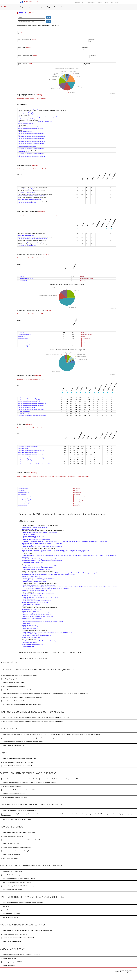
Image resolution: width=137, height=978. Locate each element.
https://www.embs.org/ (23, 448)
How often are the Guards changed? (32, 609)
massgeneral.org (86, 342)
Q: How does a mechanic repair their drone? (13, 745)
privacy (131, 970)
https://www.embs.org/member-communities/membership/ (32, 403)
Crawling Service (91, 2)
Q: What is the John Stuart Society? (10, 913)
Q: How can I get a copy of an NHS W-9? (12, 962)
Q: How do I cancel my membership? (11, 854)
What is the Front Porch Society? (31, 611)
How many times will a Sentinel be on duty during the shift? (38, 578)
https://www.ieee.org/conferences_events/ (28, 109)
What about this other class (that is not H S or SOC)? (36, 590)
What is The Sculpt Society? (29, 628)
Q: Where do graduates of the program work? (13, 686)
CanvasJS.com (113, 93)
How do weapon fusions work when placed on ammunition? (38, 593)
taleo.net (76, 490)
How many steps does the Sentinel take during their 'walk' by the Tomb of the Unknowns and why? (48, 574)
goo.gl (83, 336)
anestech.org (85, 346)
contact (122, 970)
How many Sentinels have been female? (33, 580)
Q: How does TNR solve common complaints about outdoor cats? (18, 758)
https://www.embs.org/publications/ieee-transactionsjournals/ (32, 195)
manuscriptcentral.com (79, 503)
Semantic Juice (29, 2)
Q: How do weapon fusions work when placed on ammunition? (18, 832)
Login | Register (114, 2)
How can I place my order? (29, 642)
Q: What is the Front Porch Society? (10, 875)
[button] (77, 182)
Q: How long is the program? (9, 679)
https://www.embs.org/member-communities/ (29, 401)
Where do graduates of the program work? (33, 538)
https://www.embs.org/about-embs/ (26, 118)
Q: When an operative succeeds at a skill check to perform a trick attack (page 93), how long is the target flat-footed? (32, 721)
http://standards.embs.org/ (25, 131)
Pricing (106, 2)
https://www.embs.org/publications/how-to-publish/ (30, 199)
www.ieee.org (107, 109)
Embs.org (22, 13)
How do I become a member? (30, 599)
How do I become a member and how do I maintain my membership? (41, 597)
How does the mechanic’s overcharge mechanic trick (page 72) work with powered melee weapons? (49, 559)
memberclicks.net (86, 344)
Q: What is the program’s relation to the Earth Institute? (16, 690)
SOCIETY (4, 6)
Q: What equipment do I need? (9, 662)
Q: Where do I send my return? (9, 858)
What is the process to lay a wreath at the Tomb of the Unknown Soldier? (42, 546)
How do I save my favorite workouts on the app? (35, 602)
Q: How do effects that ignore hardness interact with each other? (18, 810)
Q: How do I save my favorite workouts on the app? (15, 851)
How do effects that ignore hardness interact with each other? (38, 585)
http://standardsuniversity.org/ (25, 496)
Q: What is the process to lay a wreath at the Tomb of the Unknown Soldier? (21, 704)
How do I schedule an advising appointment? (34, 634)
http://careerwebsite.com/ (24, 338)
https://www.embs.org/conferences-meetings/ (29, 399)
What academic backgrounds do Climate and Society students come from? (42, 621)
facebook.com (77, 498)
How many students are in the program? (33, 536)
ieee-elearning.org (78, 501)
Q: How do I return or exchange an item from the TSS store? (17, 937)
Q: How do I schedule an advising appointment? (14, 934)
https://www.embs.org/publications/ (26, 407)
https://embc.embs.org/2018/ (26, 112)
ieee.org (82, 276)
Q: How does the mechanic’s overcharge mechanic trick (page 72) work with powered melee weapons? (29, 738)
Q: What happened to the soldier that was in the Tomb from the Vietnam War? (22, 697)
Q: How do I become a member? (10, 843)
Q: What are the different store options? (11, 889)
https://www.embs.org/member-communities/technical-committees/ (34, 463)
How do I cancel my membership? (31, 604)
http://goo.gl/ (21, 336)
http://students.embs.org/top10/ (25, 113)
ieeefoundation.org (78, 500)
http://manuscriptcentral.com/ (25, 503)
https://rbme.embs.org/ (24, 151)
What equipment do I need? (29, 529)
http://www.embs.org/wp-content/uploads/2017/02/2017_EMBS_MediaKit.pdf (37, 121)
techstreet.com (77, 492)
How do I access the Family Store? (31, 637)
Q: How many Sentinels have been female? (12, 793)
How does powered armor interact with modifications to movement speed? (42, 560)
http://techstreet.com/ (23, 492)
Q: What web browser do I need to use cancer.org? (33, 658)
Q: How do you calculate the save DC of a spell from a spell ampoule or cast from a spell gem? (26, 930)
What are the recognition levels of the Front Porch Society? (38, 613)
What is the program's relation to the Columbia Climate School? (39, 532)
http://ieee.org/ (22, 276)
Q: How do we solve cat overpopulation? (12, 836)
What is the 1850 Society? (29, 625)
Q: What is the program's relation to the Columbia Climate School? (19, 675)
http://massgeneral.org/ (24, 342)
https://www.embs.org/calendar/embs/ (28, 146)
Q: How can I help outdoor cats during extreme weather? (16, 765)
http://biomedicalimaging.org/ (25, 334)
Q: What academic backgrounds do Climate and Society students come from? (22, 902)
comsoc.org (77, 505)
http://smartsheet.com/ (23, 340)
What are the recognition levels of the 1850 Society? (36, 614)
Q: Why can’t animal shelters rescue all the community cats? (17, 762)
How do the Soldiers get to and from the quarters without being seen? (41, 641)
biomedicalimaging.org (87, 334)
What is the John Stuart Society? (31, 627)
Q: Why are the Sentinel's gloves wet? (11, 786)
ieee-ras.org (83, 280)
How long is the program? (29, 534)
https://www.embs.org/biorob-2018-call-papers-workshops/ (32, 415)
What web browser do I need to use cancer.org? (35, 527)
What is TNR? (26, 623)
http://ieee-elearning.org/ (24, 501)
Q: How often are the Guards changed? (11, 871)
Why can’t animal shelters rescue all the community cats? (37, 567)
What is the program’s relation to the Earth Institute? (36, 539)
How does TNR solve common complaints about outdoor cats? (39, 566)
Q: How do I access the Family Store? (11, 941)
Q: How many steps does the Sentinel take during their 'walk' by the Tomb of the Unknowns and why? (28, 782)
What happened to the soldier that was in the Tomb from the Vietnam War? (42, 543)
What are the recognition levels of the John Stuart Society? (38, 616)
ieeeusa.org (77, 494)
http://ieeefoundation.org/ (24, 500)
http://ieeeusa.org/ (22, 494)
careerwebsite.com (86, 338)
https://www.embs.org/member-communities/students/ (32, 141)
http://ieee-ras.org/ (23, 280)
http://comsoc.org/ (22, 505)
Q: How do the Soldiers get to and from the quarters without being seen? (20, 954)
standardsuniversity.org (79, 496)
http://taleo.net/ (22, 490)
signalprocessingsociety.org (86, 278)
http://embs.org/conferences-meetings (28, 126)
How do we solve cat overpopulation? (32, 595)
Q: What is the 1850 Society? (9, 910)
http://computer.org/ (23, 488)
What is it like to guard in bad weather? (32, 545)
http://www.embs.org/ (23, 413)
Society (31, 13)
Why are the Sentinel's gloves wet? (31, 576)
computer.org (77, 488)
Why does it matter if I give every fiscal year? (34, 581)
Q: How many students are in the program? (12, 682)
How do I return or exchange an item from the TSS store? (37, 635)
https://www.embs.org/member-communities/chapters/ (31, 128)
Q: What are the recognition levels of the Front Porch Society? (18, 878)
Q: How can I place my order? (9, 958)
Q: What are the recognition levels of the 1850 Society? (16, 882)
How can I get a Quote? (28, 646)
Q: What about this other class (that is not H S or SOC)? (16, 819)
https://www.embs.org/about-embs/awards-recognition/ (32, 136)
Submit (48, 17)
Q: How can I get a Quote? (8, 965)
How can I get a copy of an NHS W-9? (32, 644)
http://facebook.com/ (23, 498)
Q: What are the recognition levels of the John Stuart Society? (17, 886)
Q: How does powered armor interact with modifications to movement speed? (22, 741)
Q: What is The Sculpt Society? (9, 917)
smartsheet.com (85, 340)
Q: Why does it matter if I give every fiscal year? (14, 797)
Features (100, 2)
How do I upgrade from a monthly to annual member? (36, 600)
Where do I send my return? (29, 606)
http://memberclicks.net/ (24, 344)
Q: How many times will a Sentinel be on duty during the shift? (18, 790)
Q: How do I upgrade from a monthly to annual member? (16, 847)
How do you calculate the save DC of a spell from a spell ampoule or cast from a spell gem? (47, 632)
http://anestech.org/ (23, 346)
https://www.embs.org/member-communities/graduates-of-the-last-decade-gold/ (38, 117)
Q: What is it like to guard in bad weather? (12, 701)
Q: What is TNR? (5, 906)
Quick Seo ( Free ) (79, 2)
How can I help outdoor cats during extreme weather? (36, 569)
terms (126, 970)
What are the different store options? (32, 618)
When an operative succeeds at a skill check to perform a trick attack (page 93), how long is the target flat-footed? (53, 552)
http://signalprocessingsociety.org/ (26, 278)
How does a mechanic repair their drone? (33, 562)
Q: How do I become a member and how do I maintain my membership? (20, 840)
